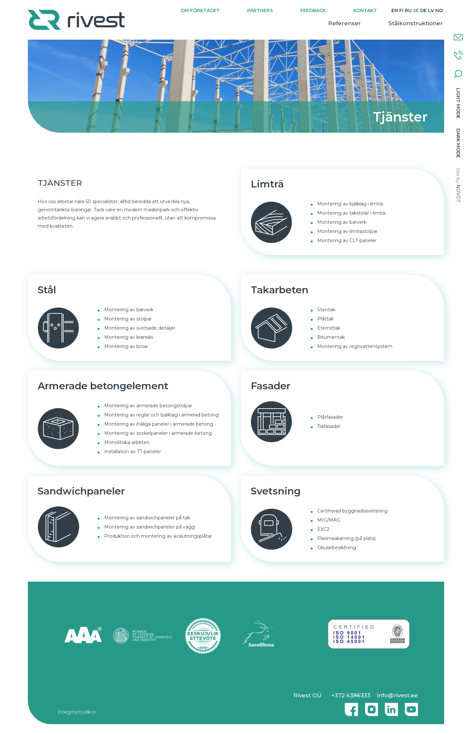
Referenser (344, 23)
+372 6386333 (350, 695)
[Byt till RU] (407, 11)
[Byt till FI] (401, 11)
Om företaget (199, 10)
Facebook (350, 707)
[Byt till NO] (438, 11)
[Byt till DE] (423, 11)
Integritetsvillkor (76, 712)
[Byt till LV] (431, 11)
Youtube (411, 707)
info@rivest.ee (397, 695)
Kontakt (365, 10)
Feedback (312, 10)
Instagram (370, 707)
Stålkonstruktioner (415, 23)
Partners (259, 10)
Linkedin (390, 707)
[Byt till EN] (394, 11)
